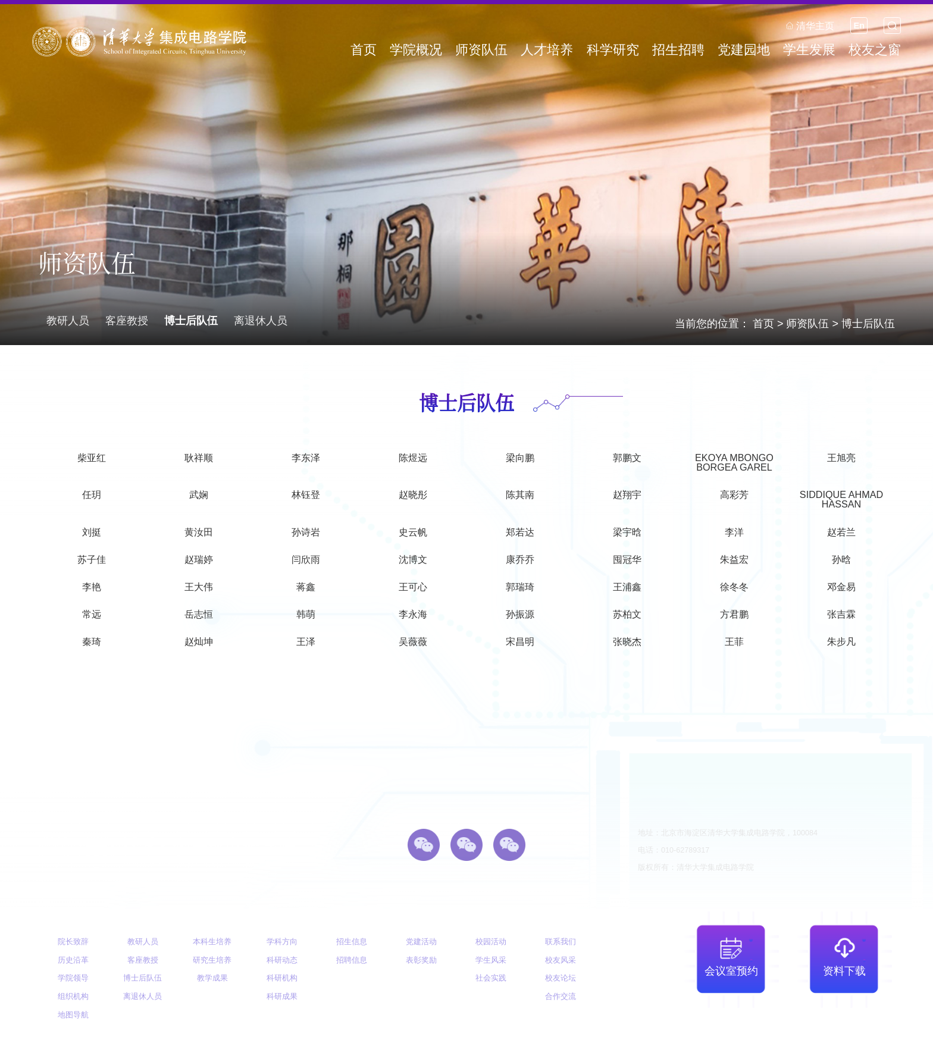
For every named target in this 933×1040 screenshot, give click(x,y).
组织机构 (73, 996)
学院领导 (73, 978)
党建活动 (421, 942)
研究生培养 (212, 960)
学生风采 (490, 960)
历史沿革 (73, 960)
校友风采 (560, 960)
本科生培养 (212, 942)
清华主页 (810, 25)
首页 (763, 324)
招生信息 (351, 942)
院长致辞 (73, 942)
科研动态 (282, 960)
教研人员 (67, 321)
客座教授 (126, 321)
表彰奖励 (421, 960)
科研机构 (282, 978)
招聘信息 (351, 960)
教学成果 (212, 978)
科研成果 (282, 996)
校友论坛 (560, 978)
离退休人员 (260, 321)
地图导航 (73, 1015)
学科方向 (282, 942)
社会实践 (490, 978)
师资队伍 (807, 324)
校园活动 (490, 942)
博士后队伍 (868, 324)
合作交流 (560, 996)
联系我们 (560, 942)
